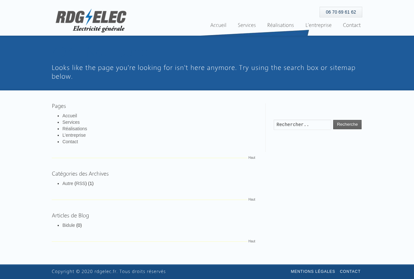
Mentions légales (313, 271)
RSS (80, 183)
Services (71, 122)
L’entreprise (74, 135)
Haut (251, 157)
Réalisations (74, 128)
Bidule (68, 225)
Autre (67, 183)
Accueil (69, 115)
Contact (70, 141)
